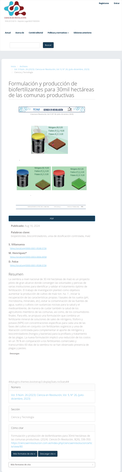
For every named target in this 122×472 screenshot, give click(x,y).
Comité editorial (36, 32)
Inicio (13, 66)
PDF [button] (52, 218)
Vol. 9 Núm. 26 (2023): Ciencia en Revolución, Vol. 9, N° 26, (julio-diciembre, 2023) (51, 69)
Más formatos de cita (24, 453)
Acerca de (19, 32)
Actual (8, 32)
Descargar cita (47, 453)
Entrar (116, 3)
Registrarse (104, 3)
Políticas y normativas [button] (58, 32)
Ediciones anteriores (82, 32)
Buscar (48, 45)
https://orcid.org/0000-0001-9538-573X (28, 248)
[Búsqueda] (25, 45)
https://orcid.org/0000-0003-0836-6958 (28, 256)
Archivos (23, 66)
